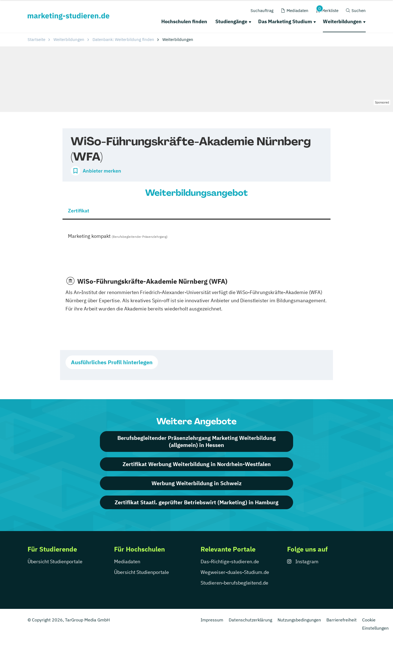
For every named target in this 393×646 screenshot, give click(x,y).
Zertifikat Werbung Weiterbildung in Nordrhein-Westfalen (197, 464)
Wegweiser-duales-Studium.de (235, 572)
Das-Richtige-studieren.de (230, 561)
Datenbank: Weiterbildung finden (123, 39)
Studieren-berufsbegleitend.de (234, 583)
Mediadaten (127, 561)
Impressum (212, 620)
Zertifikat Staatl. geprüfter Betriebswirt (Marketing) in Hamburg (196, 502)
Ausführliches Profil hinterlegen (112, 362)
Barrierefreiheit (341, 620)
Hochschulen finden (184, 21)
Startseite (36, 39)
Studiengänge (231, 21)
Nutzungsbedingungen (299, 620)
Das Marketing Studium (285, 21)
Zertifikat (78, 211)
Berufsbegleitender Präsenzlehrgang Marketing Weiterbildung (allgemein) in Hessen (196, 441)
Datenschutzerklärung (250, 620)
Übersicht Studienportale (55, 561)
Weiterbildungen (342, 21)
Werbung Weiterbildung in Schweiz (196, 483)
